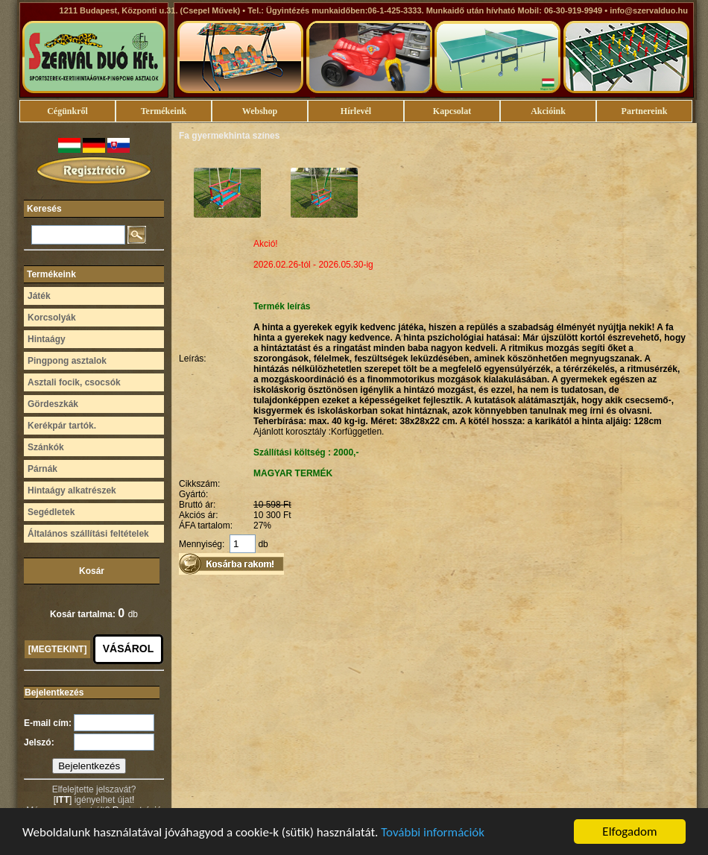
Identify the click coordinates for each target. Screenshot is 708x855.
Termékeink (164, 111)
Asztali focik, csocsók (74, 382)
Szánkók (46, 447)
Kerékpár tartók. (62, 425)
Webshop (259, 111)
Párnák (42, 469)
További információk (432, 833)
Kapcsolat (452, 111)
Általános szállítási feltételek (88, 534)
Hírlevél (356, 111)
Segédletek (51, 512)
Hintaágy (47, 339)
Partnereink (645, 111)
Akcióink (548, 111)
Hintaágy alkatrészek (72, 490)
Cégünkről (67, 111)
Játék (39, 296)
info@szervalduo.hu (649, 10)
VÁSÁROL (128, 648)
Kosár (91, 571)
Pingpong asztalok (67, 361)
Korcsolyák (52, 317)
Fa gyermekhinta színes (229, 135)
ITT (62, 800)
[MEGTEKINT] (57, 649)
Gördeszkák (53, 404)
